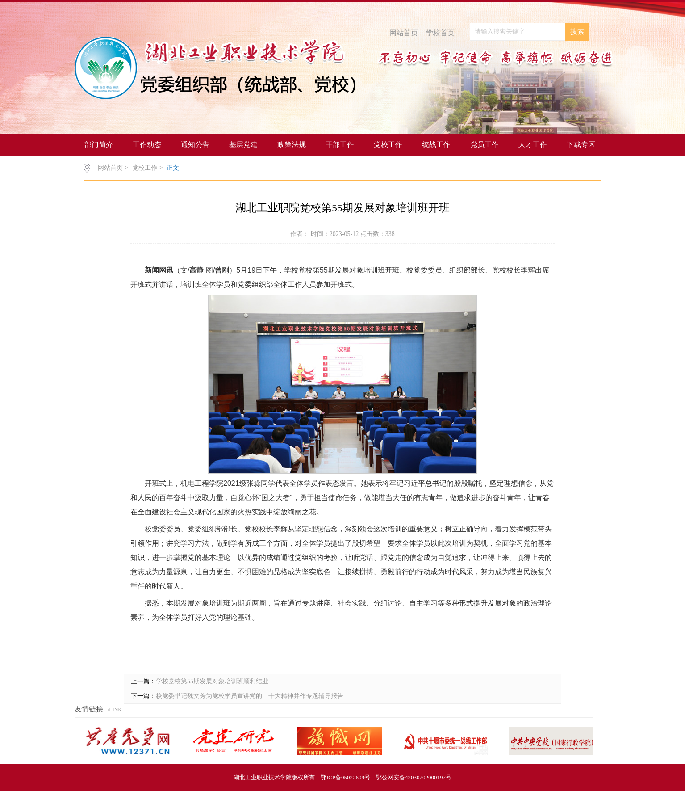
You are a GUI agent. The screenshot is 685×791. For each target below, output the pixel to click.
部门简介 (98, 144)
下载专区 (581, 144)
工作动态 (147, 144)
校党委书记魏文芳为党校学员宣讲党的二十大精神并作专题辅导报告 (249, 696)
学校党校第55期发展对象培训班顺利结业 (212, 681)
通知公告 (195, 144)
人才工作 (532, 144)
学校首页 (440, 33)
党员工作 (484, 144)
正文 (173, 167)
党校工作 (388, 144)
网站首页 (403, 33)
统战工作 (436, 144)
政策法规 (291, 144)
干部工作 (340, 144)
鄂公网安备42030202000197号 (413, 777)
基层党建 (243, 144)
